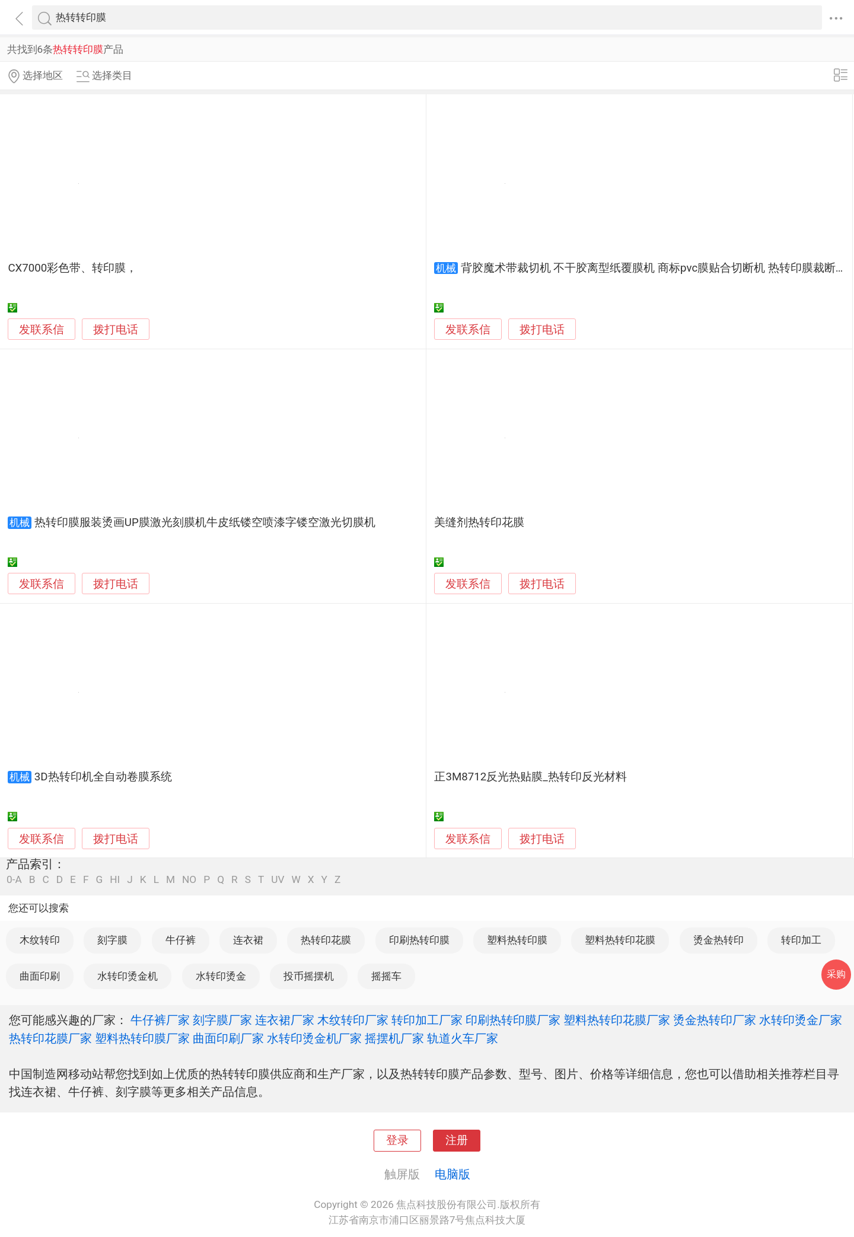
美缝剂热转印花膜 (479, 522)
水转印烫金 (221, 976)
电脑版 (452, 1174)
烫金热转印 (718, 940)
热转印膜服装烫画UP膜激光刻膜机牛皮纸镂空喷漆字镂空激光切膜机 (204, 522)
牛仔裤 (180, 940)
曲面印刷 (40, 976)
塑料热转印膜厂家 (142, 1038)
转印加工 (801, 940)
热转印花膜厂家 (50, 1038)
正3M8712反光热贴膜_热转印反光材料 (530, 776)
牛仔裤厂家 (160, 1020)
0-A (14, 880)
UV (277, 880)
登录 (397, 1140)
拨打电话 (115, 329)
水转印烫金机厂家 (314, 1038)
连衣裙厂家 (284, 1020)
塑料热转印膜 (517, 940)
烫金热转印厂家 (714, 1020)
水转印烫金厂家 (800, 1020)
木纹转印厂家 (352, 1020)
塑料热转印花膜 (620, 940)
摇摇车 (386, 976)
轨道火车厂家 (462, 1038)
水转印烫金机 (127, 976)
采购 (836, 974)
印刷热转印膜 (419, 940)
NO (189, 880)
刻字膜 (112, 940)
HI (115, 880)
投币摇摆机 (308, 976)
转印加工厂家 (427, 1020)
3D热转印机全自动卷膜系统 (103, 776)
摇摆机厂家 (394, 1038)
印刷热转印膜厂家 (513, 1020)
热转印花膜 (326, 940)
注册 (456, 1140)
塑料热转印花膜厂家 (616, 1020)
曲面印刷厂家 (228, 1038)
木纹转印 (40, 940)
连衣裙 (248, 940)
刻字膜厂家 (222, 1020)
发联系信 (41, 329)
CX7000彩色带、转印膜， (72, 268)
